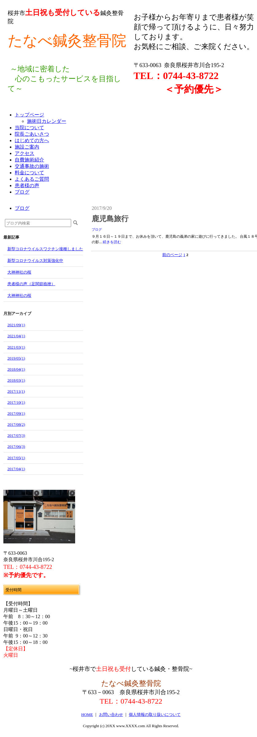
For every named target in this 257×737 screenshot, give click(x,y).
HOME (87, 714)
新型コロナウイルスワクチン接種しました (45, 249)
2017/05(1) (16, 457)
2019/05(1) (16, 358)
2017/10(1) (16, 402)
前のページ (172, 254)
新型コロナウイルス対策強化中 (35, 260)
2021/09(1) (16, 325)
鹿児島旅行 (110, 219)
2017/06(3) (16, 446)
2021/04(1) (16, 336)
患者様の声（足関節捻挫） (31, 284)
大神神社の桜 (19, 272)
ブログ (97, 229)
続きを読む (112, 242)
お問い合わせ (111, 714)
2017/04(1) (16, 469)
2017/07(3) (16, 435)
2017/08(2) (16, 424)
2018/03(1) (16, 380)
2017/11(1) (16, 391)
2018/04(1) (16, 369)
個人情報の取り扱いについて (155, 714)
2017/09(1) (16, 413)
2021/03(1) (16, 347)
